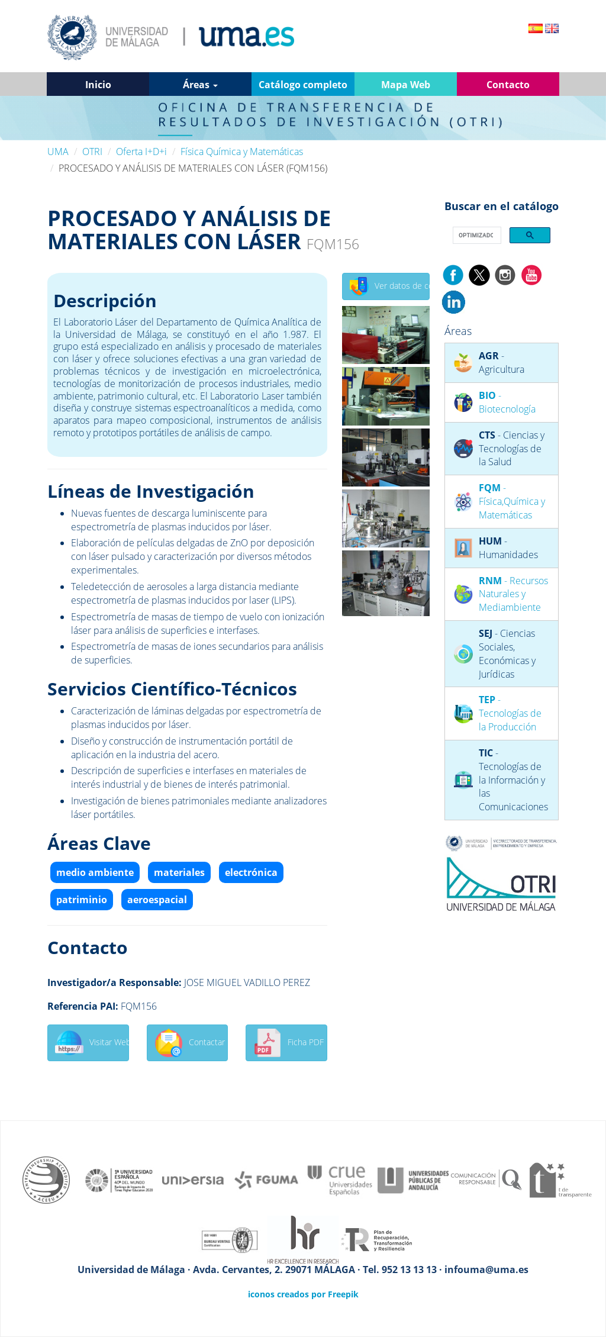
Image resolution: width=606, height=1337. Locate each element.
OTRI (92, 151)
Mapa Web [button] (405, 84)
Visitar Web (92, 1043)
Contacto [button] (508, 84)
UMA (58, 151)
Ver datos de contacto (390, 286)
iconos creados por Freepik (303, 1294)
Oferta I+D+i (141, 151)
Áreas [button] (200, 84)
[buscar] (476, 235)
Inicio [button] (98, 84)
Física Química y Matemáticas (241, 151)
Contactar (189, 1043)
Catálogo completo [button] (303, 84)
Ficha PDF (288, 1043)
